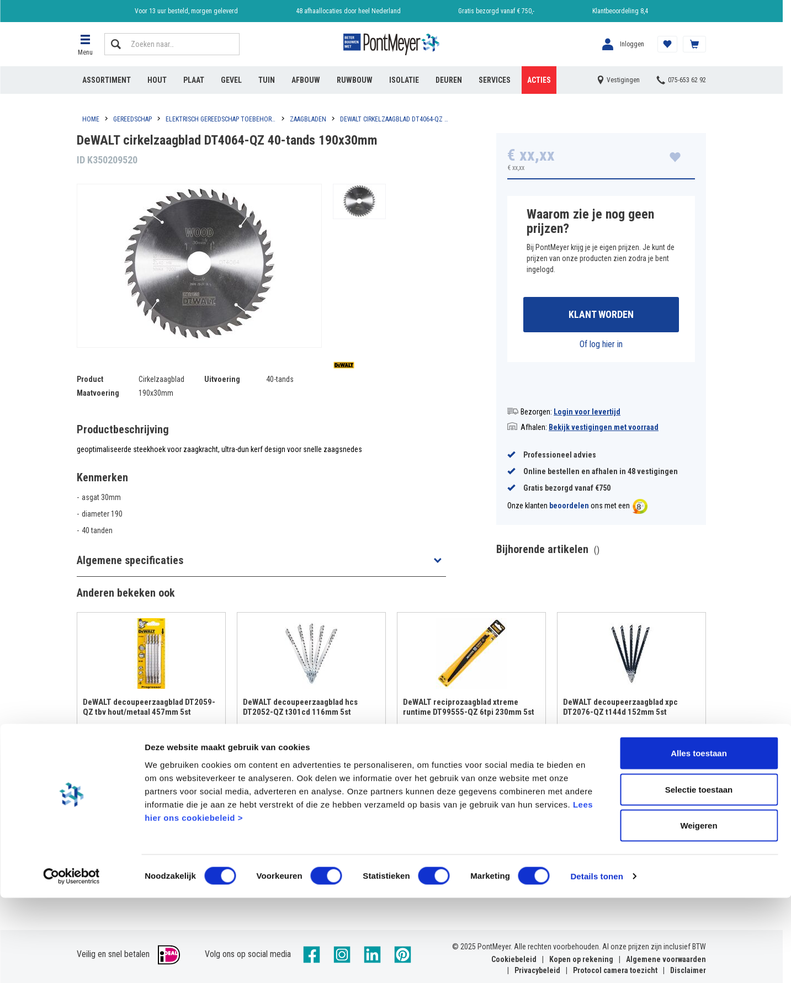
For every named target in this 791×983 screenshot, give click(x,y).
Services (495, 80)
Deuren (449, 80)
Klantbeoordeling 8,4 (620, 11)
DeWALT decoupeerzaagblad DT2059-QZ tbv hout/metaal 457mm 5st (149, 709)
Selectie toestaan (699, 874)
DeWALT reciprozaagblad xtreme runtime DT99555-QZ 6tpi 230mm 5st (468, 709)
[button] (85, 44)
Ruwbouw (355, 80)
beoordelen (569, 507)
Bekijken (151, 753)
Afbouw (305, 80)
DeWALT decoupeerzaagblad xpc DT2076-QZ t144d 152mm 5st (620, 709)
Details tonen (596, 961)
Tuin (266, 80)
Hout (157, 80)
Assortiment (106, 80)
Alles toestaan (699, 838)
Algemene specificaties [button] (130, 560)
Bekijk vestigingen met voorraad (604, 428)
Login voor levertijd (587, 413)
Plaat (193, 80)
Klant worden (601, 315)
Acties (539, 80)
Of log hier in (601, 346)
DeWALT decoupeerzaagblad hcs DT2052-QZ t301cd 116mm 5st (300, 709)
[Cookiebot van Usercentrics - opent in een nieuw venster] (71, 961)
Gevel (231, 80)
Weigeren (698, 910)
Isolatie (404, 80)
